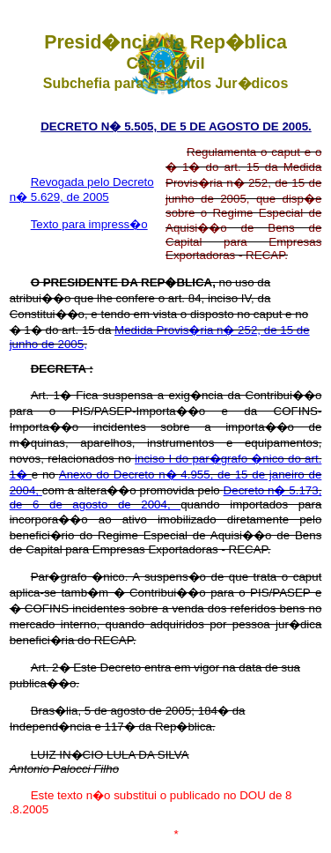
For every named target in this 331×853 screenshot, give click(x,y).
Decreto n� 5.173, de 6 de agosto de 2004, (166, 497)
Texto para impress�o (89, 224)
